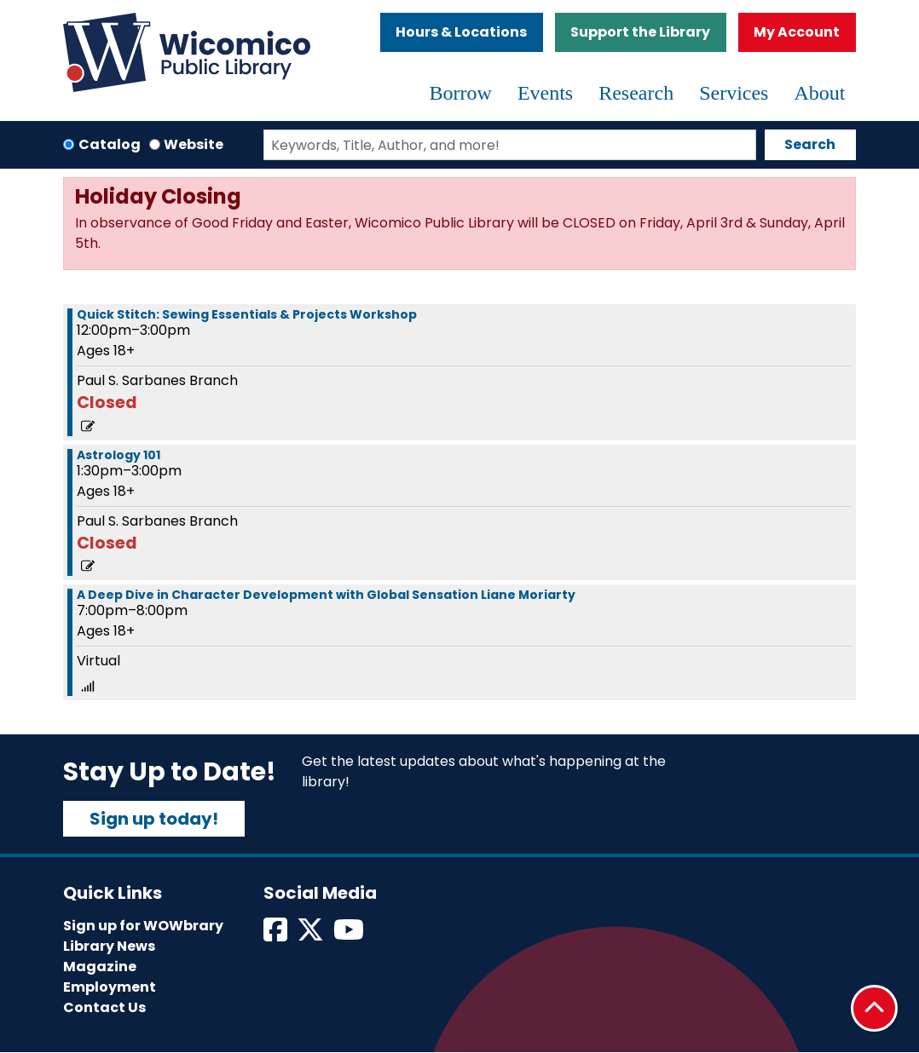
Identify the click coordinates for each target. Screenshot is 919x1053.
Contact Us (104, 1007)
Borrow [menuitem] (461, 93)
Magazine (99, 966)
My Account (797, 32)
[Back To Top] (874, 1008)
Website (193, 144)
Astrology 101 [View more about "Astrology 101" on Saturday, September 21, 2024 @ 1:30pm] (118, 455)
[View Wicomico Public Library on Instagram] (350, 935)
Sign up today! (154, 819)
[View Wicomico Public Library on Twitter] (312, 935)
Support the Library (640, 32)
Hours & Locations (461, 32)
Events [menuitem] (545, 93)
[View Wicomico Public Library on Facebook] (276, 935)
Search (809, 144)
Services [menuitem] (733, 93)
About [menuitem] (819, 93)
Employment (109, 987)
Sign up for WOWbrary (143, 925)
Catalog (109, 144)
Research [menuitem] (635, 93)
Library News (109, 946)
